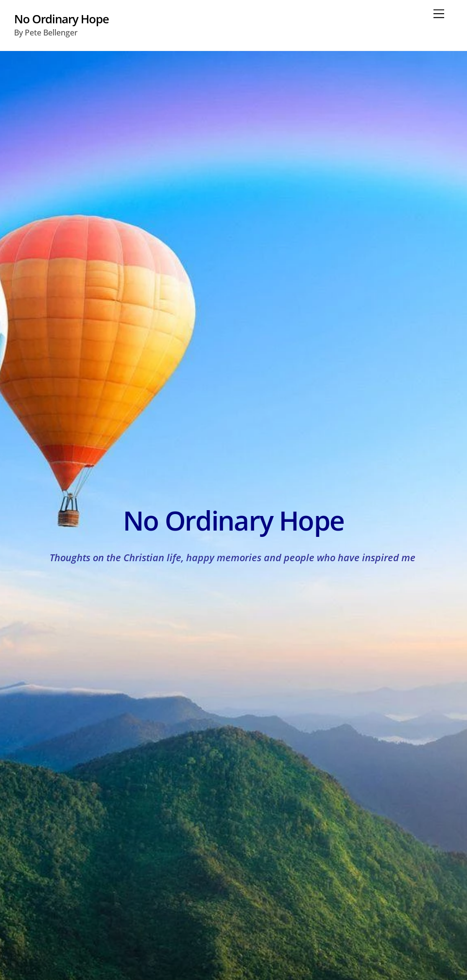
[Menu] (439, 13)
